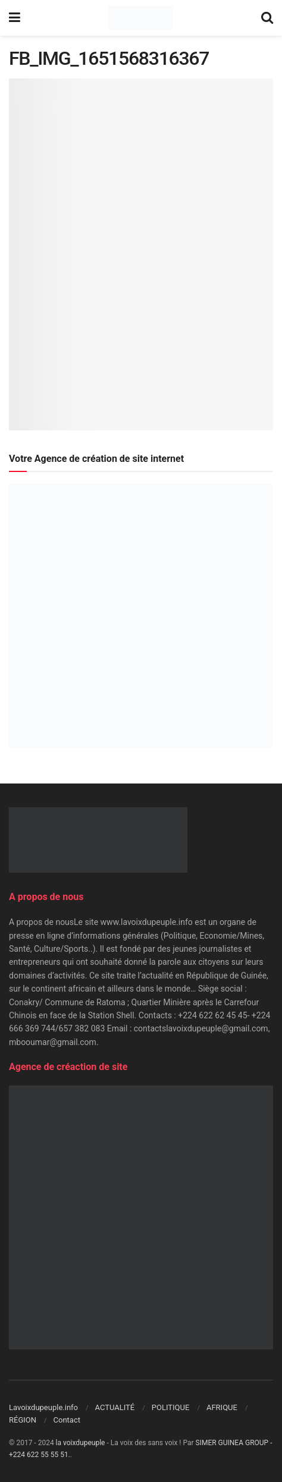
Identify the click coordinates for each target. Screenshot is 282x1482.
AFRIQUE (221, 1407)
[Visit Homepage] (140, 18)
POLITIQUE (171, 1407)
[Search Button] (267, 18)
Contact (67, 1419)
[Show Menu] (14, 18)
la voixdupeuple (80, 1443)
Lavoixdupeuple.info (43, 1407)
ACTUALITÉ (115, 1407)
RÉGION (22, 1419)
